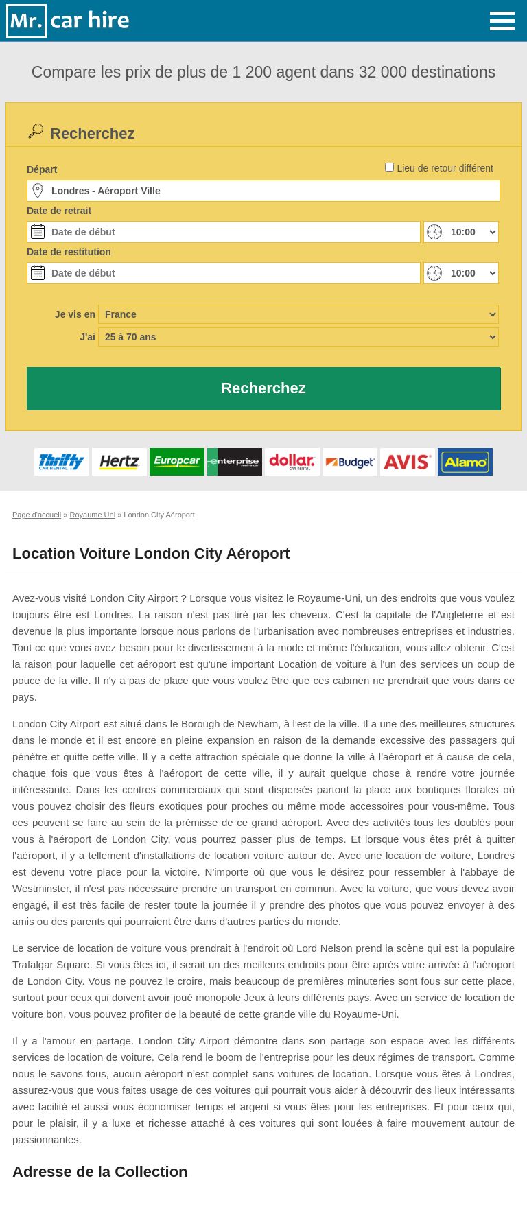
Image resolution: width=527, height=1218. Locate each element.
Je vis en (75, 314)
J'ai (87, 336)
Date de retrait (59, 210)
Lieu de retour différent (445, 168)
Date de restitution (69, 251)
